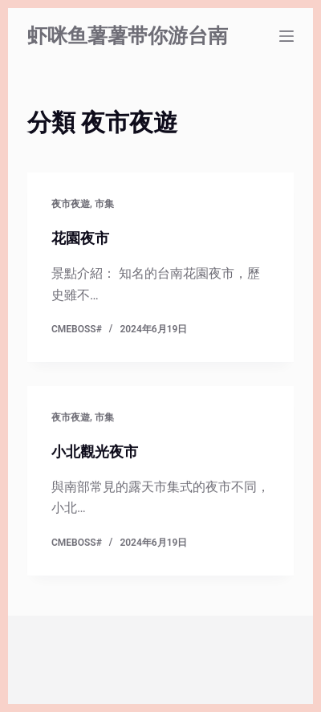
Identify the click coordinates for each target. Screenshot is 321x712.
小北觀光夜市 (94, 451)
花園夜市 (80, 238)
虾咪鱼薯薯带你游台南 (127, 35)
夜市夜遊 (70, 204)
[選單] (286, 36)
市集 (104, 204)
